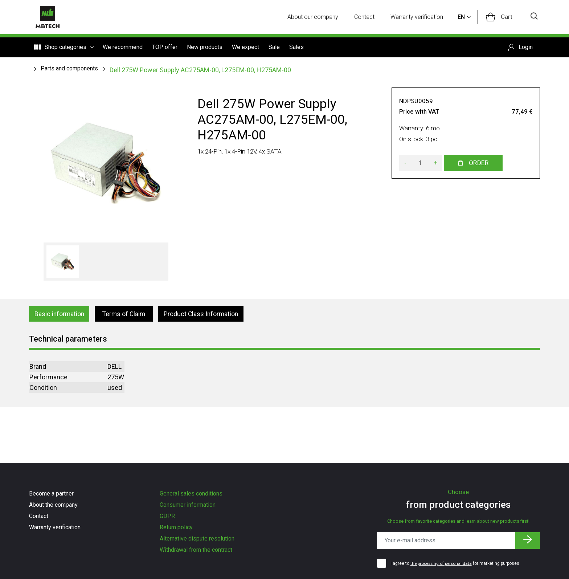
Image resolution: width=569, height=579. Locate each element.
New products (204, 47)
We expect (245, 47)
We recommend (123, 47)
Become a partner (51, 493)
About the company (53, 504)
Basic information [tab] (60, 314)
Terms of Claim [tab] (125, 314)
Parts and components (69, 68)
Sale (274, 47)
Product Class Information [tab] (204, 314)
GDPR (167, 516)
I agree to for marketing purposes (456, 563)
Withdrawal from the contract (196, 549)
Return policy (176, 527)
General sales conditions (191, 493)
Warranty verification (419, 17)
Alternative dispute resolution (197, 538)
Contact (367, 17)
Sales (296, 47)
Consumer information (188, 504)
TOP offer (164, 47)
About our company (315, 17)
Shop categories (63, 48)
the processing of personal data (442, 563)
